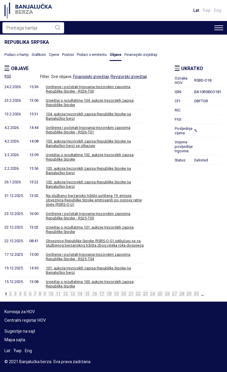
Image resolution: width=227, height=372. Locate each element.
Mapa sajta (14, 339)
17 (101, 293)
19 (116, 293)
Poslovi (68, 55)
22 (138, 293)
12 (65, 293)
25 (160, 293)
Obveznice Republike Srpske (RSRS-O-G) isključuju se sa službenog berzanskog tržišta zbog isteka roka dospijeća (95, 243)
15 (87, 293)
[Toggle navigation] (218, 28)
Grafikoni (39, 55)
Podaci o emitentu (92, 55)
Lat (196, 10)
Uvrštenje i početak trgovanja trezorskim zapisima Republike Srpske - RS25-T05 (88, 215)
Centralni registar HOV (25, 320)
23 (145, 293)
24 (152, 293)
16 (94, 293)
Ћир (206, 10)
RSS (7, 76)
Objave (115, 55)
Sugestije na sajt (19, 331)
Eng (217, 10)
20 (123, 293)
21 (131, 293)
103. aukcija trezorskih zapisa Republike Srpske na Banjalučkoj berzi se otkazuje (88, 143)
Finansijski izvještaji (140, 55)
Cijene (54, 55)
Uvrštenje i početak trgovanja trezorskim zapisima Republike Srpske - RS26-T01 (88, 129)
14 (79, 293)
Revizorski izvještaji (129, 76)
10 (50, 293)
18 (109, 293)
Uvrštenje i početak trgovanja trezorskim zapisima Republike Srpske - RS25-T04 (88, 256)
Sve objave (61, 76)
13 (72, 293)
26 (167, 293)
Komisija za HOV (19, 311)
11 (58, 293)
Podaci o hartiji (16, 55)
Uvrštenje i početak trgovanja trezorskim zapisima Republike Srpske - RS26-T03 (88, 89)
